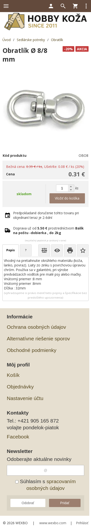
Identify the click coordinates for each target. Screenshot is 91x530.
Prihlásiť (82, 523)
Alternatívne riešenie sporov (38, 338)
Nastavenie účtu (25, 398)
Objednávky (20, 386)
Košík (13, 375)
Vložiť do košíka (67, 198)
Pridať (64, 503)
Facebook (18, 436)
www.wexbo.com (52, 523)
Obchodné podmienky (31, 350)
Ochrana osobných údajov (36, 327)
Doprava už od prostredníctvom (48, 230)
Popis (10, 250)
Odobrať (28, 503)
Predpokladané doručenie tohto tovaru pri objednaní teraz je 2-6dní (46, 215)
